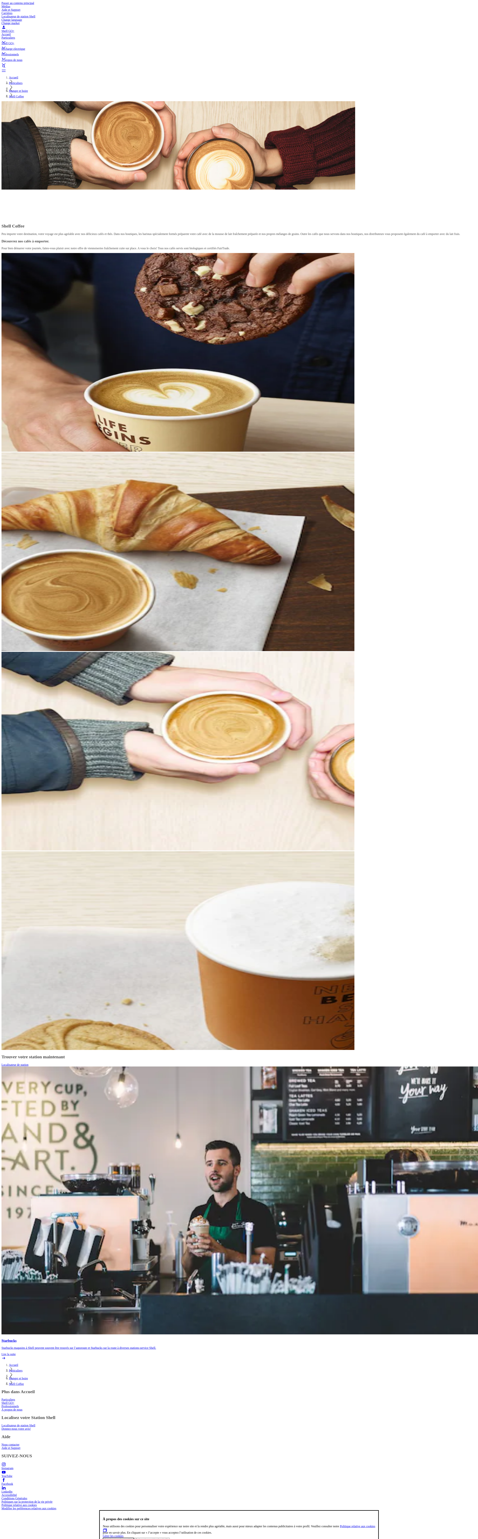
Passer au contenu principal (17, 3)
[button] (239, 39)
